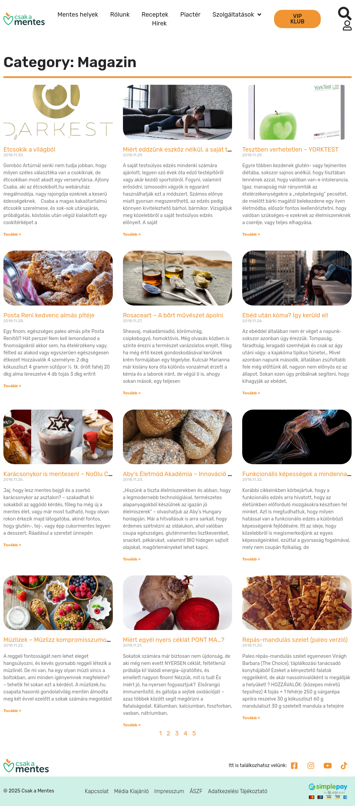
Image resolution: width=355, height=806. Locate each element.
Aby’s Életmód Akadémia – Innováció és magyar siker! (198, 474)
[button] (345, 13)
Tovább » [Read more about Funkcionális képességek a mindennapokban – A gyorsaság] (251, 559)
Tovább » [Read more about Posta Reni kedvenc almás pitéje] (12, 386)
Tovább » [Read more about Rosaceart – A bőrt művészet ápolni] (132, 393)
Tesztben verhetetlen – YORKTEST (290, 149)
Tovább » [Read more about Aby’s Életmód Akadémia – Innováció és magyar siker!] (132, 559)
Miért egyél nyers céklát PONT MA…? (174, 640)
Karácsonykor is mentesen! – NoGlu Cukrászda (68, 474)
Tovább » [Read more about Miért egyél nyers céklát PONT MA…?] (132, 725)
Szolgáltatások (236, 14)
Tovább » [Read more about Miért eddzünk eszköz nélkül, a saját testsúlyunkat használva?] (132, 234)
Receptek (155, 14)
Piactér (190, 14)
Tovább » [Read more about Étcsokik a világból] (12, 234)
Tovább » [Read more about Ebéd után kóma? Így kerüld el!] (251, 393)
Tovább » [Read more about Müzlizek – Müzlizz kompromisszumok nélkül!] (12, 710)
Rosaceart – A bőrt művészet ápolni (173, 315)
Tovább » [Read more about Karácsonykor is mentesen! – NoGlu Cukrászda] (12, 545)
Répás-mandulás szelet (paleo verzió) (295, 640)
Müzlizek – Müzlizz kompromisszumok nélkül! (66, 640)
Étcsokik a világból (29, 149)
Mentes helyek (78, 14)
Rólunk (119, 14)
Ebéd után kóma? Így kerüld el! (285, 315)
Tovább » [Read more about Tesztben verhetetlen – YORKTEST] (251, 234)
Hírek (159, 23)
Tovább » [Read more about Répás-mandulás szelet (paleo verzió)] (251, 717)
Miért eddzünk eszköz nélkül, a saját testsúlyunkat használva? (210, 149)
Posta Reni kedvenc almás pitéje (49, 315)
